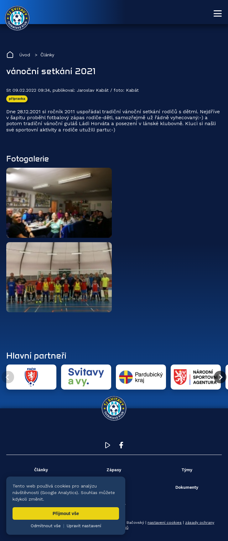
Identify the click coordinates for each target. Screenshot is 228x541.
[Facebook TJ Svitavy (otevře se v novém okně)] (121, 447)
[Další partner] (220, 377)
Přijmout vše (66, 513)
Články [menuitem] (41, 469)
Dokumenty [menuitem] (186, 487)
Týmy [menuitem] (186, 469)
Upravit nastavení (84, 525)
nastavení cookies (165, 522)
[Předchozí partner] (8, 377)
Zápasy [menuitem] (113, 469)
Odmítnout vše (46, 525)
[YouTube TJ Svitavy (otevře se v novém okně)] (107, 447)
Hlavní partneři (36, 355)
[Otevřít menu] (218, 13)
